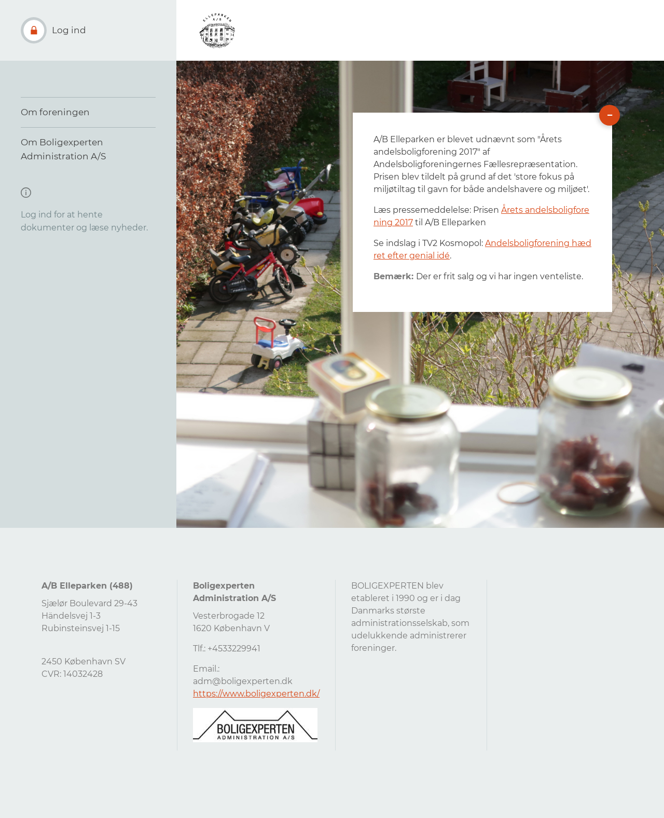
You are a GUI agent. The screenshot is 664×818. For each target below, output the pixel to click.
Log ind (69, 30)
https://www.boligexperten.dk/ (256, 694)
